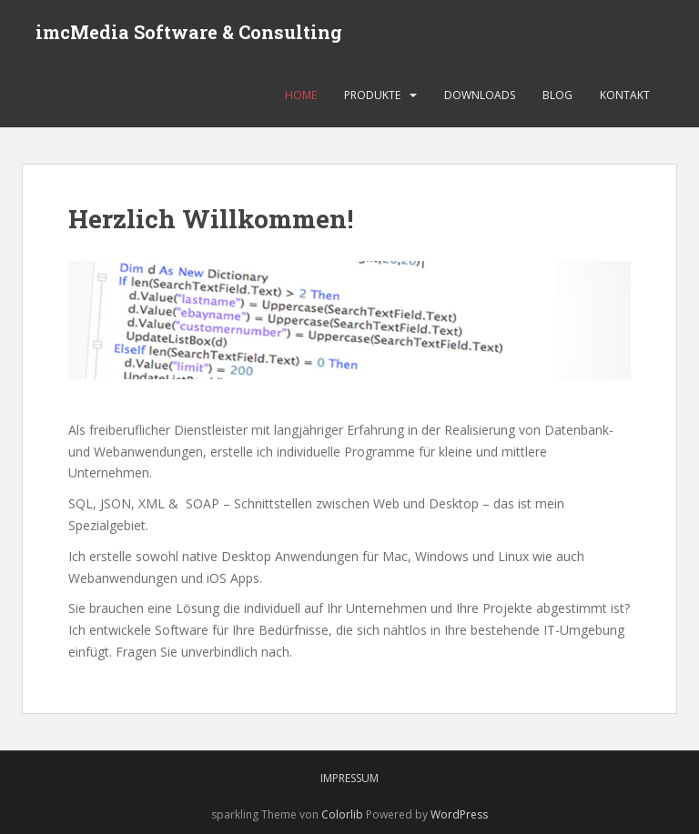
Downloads (479, 95)
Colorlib (342, 814)
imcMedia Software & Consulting (188, 32)
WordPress (459, 814)
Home (301, 95)
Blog (557, 95)
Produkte (372, 95)
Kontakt (625, 95)
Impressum (349, 778)
